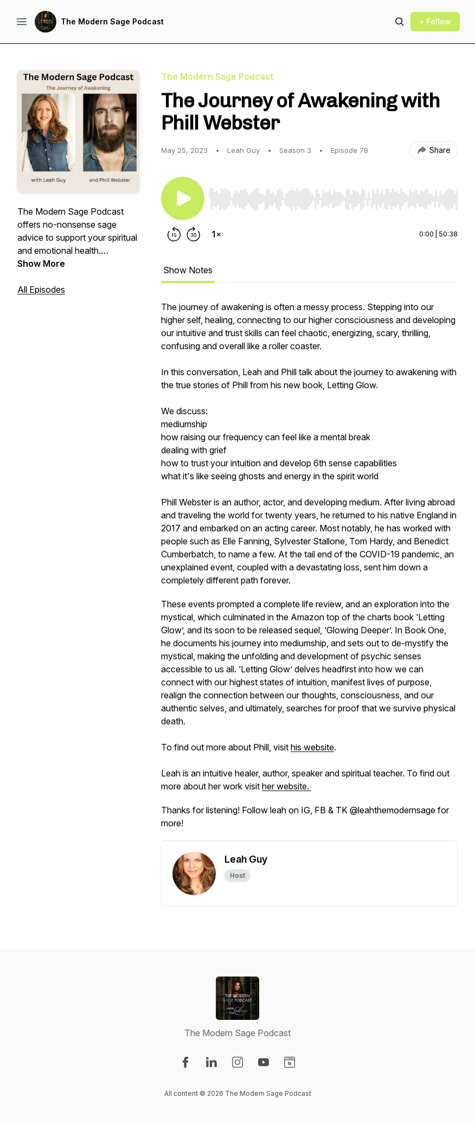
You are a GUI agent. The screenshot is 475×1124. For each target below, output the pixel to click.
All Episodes (41, 289)
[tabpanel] (309, 570)
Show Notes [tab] (188, 270)
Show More (41, 263)
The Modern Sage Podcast (112, 21)
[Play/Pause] (182, 198)
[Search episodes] (399, 21)
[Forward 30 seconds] (193, 234)
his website (312, 747)
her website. (286, 786)
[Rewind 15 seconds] (174, 234)
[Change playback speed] (216, 234)
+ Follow (435, 21)
